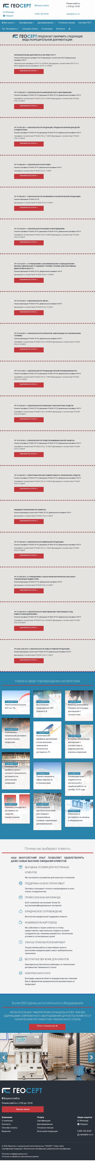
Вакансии (6, 1131)
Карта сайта (59, 1146)
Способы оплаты (30, 29)
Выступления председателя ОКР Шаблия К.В (44, 708)
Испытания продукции (47, 1131)
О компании (47, 29)
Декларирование (45, 1124)
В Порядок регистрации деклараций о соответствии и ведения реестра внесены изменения (78, 745)
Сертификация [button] (26, 23)
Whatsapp (8, 12)
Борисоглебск (42, 5)
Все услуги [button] (8, 23)
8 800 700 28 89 (42, 14)
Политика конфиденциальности (14, 1154)
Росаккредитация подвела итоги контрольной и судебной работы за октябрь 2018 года (77, 784)
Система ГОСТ (84, 23)
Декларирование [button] (46, 23)
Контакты (60, 29)
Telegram (8, 16)
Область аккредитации (47, 1026)
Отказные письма (66, 23)
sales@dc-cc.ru (73, 14)
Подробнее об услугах (29, 70)
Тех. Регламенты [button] (10, 29)
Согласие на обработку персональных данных (20, 1156)
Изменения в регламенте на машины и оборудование (78, 818)
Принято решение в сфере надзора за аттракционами (45, 779)
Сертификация (43, 1121)
